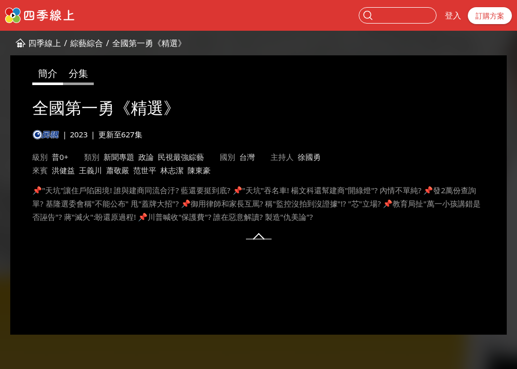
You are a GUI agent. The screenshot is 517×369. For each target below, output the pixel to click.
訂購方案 (489, 15)
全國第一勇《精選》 (149, 43)
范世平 (144, 170)
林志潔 (171, 170)
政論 (146, 157)
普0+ (60, 157)
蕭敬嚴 (117, 170)
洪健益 (63, 170)
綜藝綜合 (86, 43)
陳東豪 (199, 170)
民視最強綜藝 (181, 157)
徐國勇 (309, 157)
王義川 (90, 170)
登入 (453, 15)
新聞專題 (119, 157)
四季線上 (44, 43)
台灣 (247, 157)
